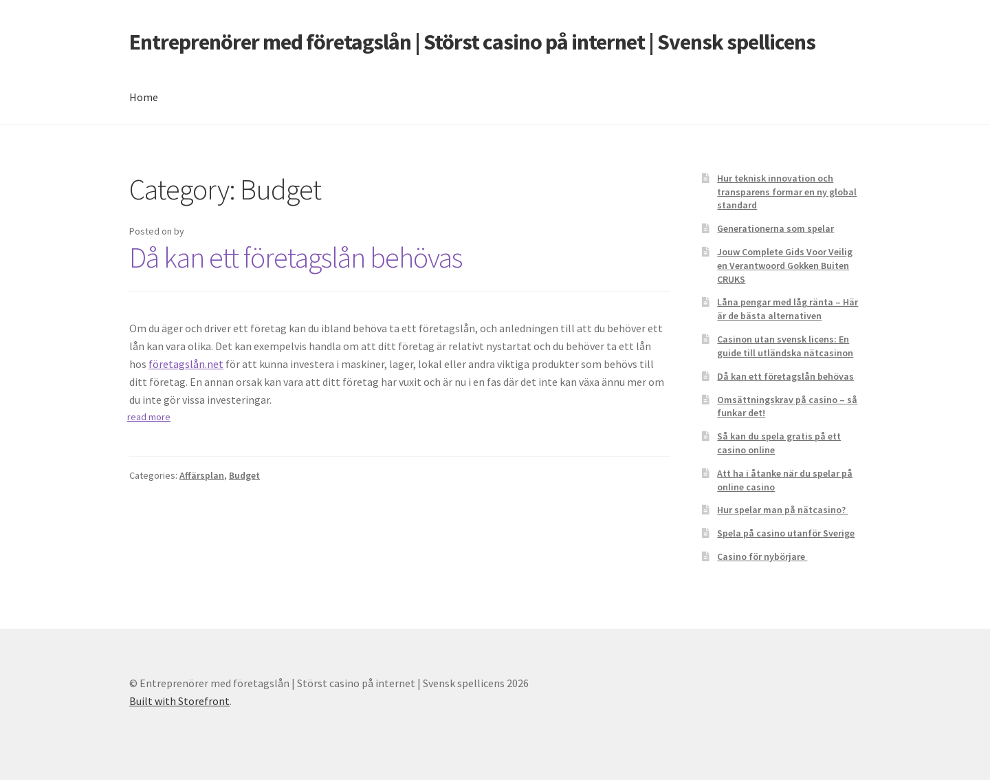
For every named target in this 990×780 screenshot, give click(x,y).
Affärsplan (201, 475)
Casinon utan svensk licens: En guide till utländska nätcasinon (785, 346)
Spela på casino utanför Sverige (786, 533)
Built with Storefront (179, 701)
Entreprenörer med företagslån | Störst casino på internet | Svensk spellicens (472, 42)
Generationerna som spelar (775, 228)
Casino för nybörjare (762, 556)
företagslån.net (185, 364)
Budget (244, 475)
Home (143, 97)
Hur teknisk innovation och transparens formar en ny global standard (787, 192)
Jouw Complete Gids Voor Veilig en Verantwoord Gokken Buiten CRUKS (784, 265)
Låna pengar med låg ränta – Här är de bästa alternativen (787, 309)
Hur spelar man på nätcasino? (782, 509)
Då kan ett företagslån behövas (295, 257)
